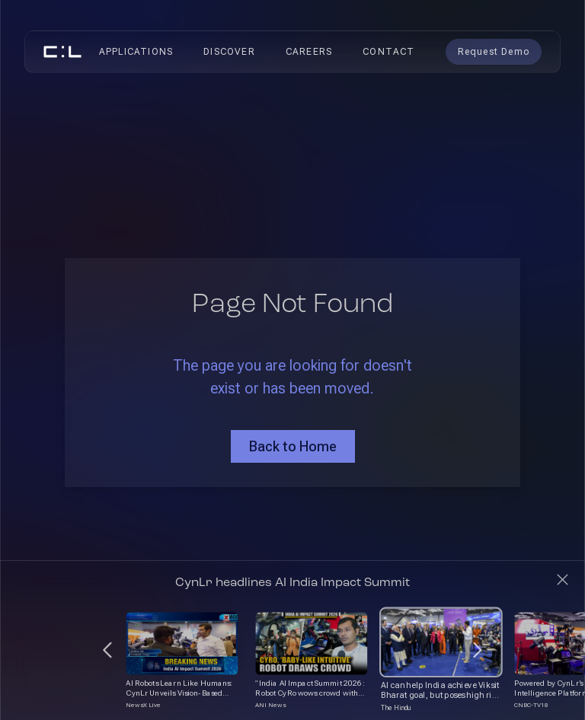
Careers (309, 51)
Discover (229, 51)
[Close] (562, 579)
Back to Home (293, 446)
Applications (136, 51)
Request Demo (493, 51)
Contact (388, 51)
